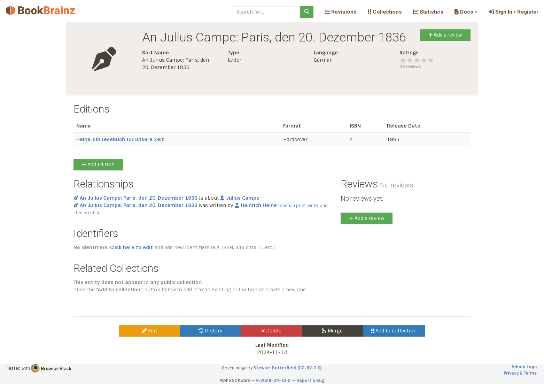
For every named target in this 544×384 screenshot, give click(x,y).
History (211, 331)
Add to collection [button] (394, 331)
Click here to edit (131, 247)
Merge (332, 331)
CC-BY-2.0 (309, 368)
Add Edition (98, 164)
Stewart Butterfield (275, 368)
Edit (149, 331)
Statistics (428, 12)
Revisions (341, 12)
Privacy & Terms (520, 373)
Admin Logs (524, 367)
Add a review (445, 35)
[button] (466, 12)
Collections (385, 12)
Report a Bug (310, 380)
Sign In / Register (513, 12)
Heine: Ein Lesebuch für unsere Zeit (120, 139)
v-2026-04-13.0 (273, 380)
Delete (271, 331)
